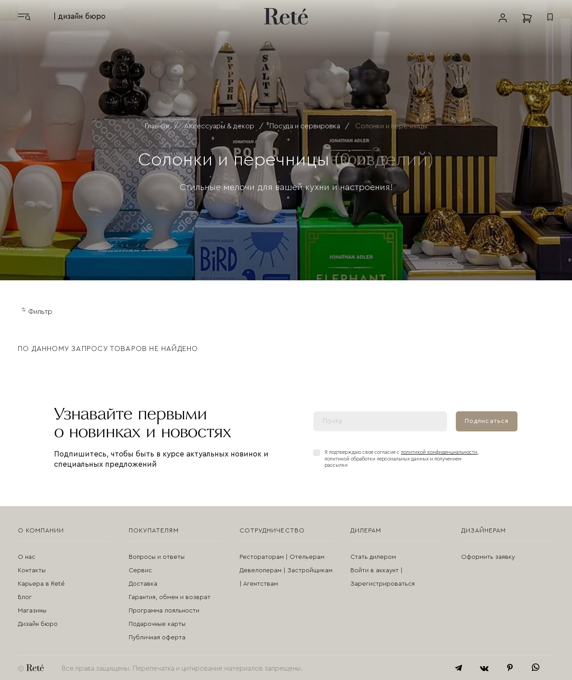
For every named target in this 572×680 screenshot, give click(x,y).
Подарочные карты (157, 624)
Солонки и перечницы (391, 126)
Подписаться (487, 421)
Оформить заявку (488, 557)
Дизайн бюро (38, 624)
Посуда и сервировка (304, 126)
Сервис (140, 570)
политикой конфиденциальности (439, 452)
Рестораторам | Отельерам (282, 557)
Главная (157, 126)
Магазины (32, 611)
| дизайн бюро (79, 16)
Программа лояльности (164, 611)
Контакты (32, 570)
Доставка (143, 584)
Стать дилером (373, 557)
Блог (25, 597)
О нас (26, 557)
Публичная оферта (157, 637)
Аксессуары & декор (219, 126)
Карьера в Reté (41, 584)
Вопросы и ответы (157, 557)
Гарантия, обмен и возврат (169, 597)
